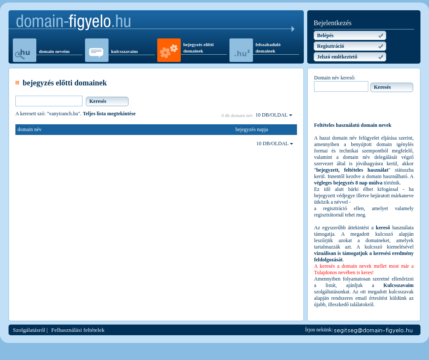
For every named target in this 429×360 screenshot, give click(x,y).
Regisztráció (330, 46)
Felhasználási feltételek (78, 330)
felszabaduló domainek (268, 47)
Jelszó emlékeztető (337, 57)
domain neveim (54, 51)
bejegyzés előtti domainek (198, 47)
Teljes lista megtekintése (109, 114)
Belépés (325, 35)
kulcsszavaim (124, 51)
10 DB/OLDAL (274, 115)
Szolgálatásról (29, 330)
